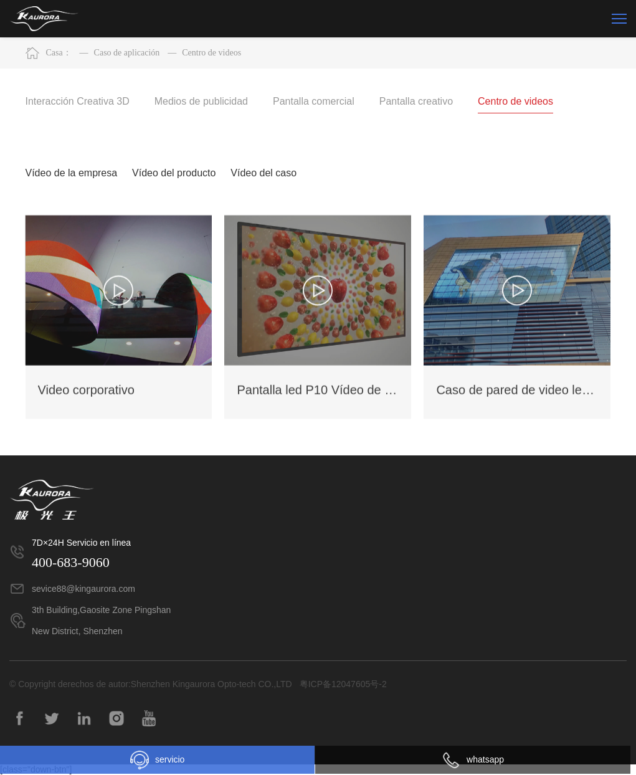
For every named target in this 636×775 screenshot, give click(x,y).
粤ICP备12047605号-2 (343, 684)
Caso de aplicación (120, 52)
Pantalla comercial (313, 101)
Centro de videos (204, 52)
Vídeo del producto (174, 173)
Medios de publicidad (201, 101)
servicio (157, 760)
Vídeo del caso (263, 173)
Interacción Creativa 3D (78, 101)
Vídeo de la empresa (72, 173)
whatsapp (473, 759)
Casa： (59, 52)
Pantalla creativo (416, 101)
